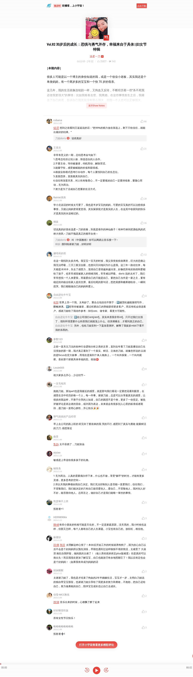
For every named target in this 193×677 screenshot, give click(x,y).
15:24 (56, 444)
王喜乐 (57, 147)
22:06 (56, 544)
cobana (57, 120)
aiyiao (57, 452)
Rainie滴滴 (59, 197)
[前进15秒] (106, 670)
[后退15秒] (87, 670)
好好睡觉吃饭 (60, 610)
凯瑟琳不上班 (60, 501)
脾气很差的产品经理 (64, 416)
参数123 (58, 339)
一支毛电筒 (59, 383)
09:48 (56, 524)
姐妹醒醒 (58, 570)
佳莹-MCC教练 (61, 594)
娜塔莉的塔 (59, 253)
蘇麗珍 (57, 537)
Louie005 (58, 367)
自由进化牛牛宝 (62, 294)
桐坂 (55, 221)
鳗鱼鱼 (57, 468)
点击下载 (141, 5)
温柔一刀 (95, 56)
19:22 (62, 544)
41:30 (55, 302)
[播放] (96, 670)
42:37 (56, 127)
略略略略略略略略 (63, 626)
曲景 (55, 436)
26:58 (56, 601)
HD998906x (60, 517)
